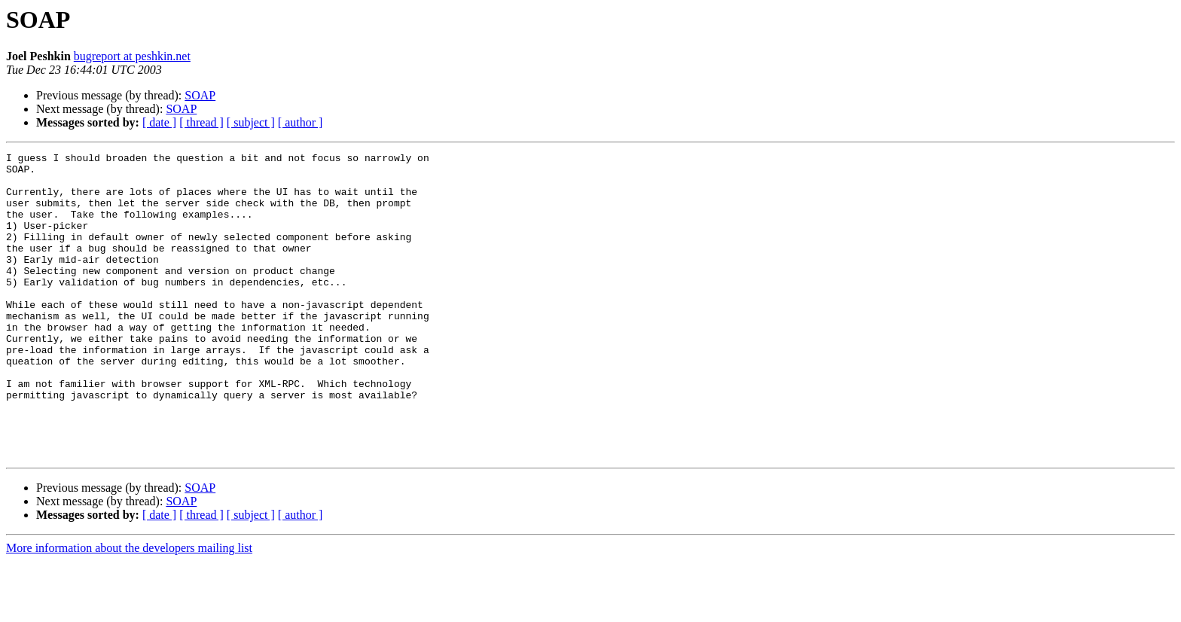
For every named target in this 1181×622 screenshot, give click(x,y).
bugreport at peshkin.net (132, 56)
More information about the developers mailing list (129, 608)
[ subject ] (251, 122)
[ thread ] (201, 122)
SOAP (200, 95)
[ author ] (300, 122)
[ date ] (159, 122)
